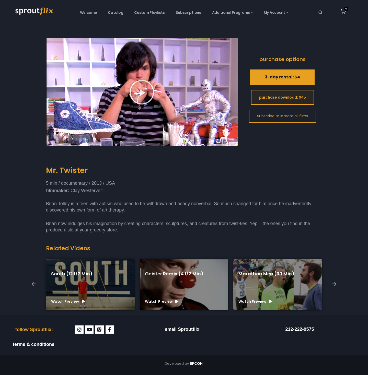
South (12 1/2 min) (72, 274)
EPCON (196, 363)
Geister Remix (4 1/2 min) (174, 274)
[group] (90, 284)
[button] (142, 92)
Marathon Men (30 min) (266, 274)
